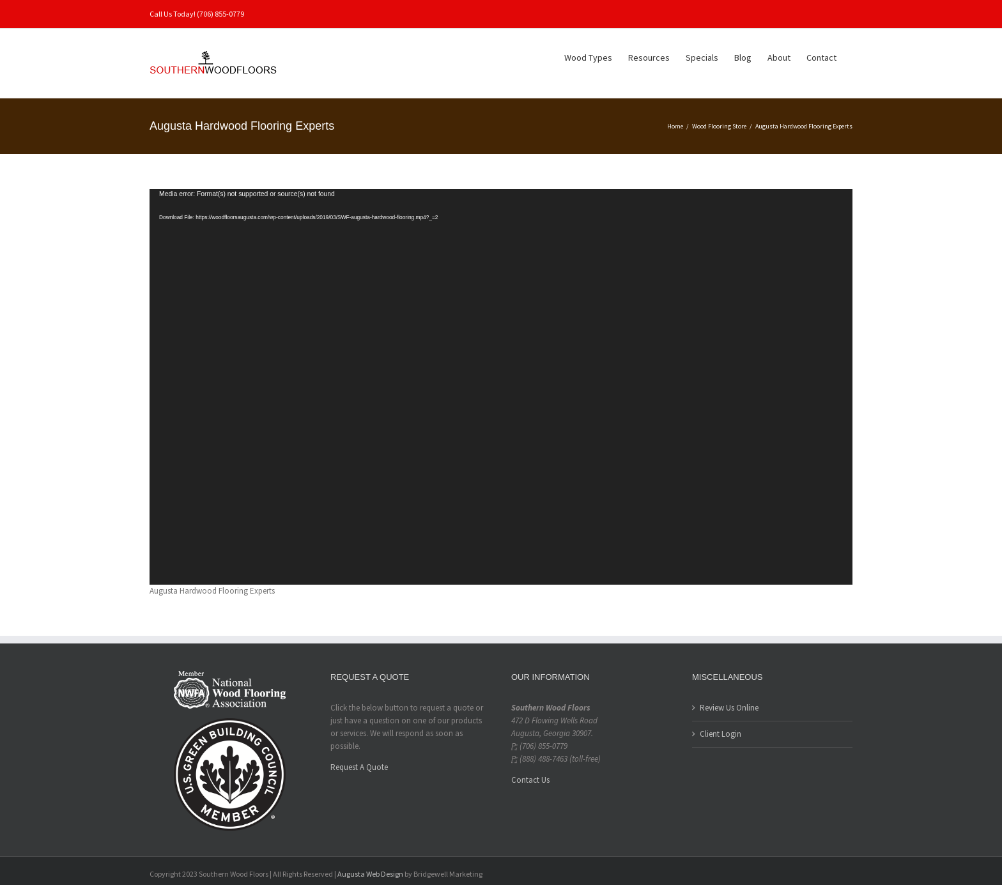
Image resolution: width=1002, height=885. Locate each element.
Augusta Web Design (370, 874)
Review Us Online (729, 707)
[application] (501, 387)
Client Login (720, 733)
